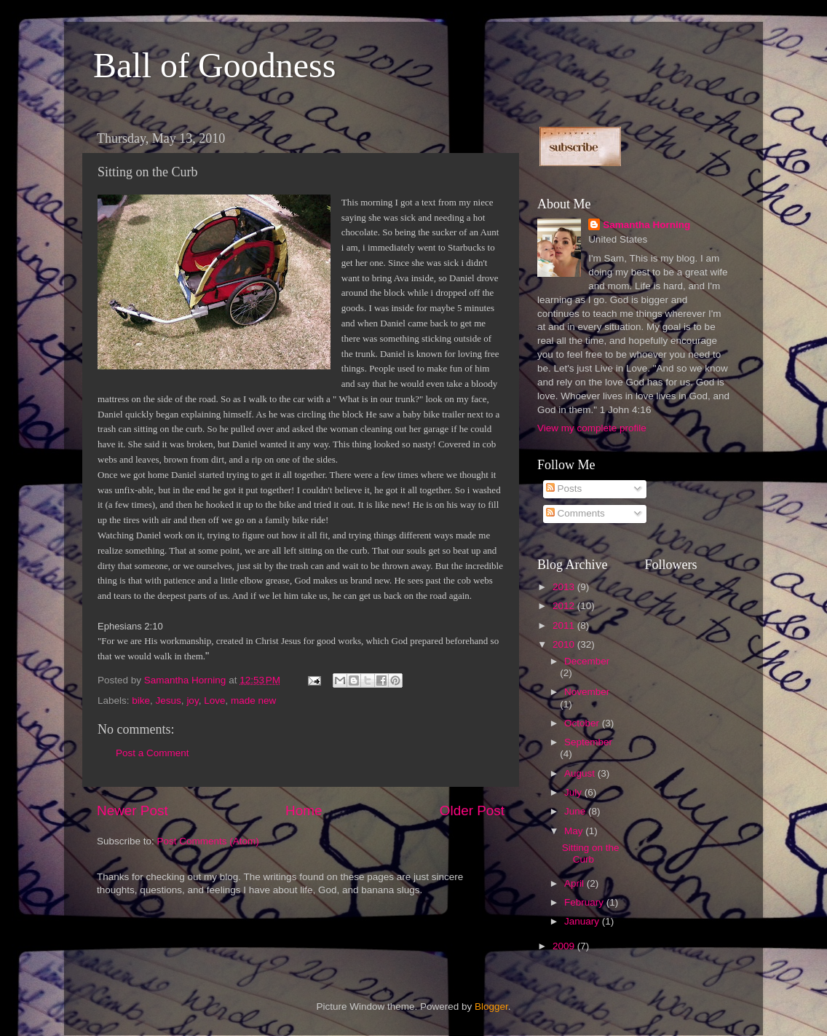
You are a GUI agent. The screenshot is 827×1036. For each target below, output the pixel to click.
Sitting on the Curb (591, 853)
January (583, 921)
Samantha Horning (646, 224)
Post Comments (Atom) (208, 841)
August (581, 773)
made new (253, 700)
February (585, 902)
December (586, 661)
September (588, 742)
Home (303, 810)
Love (214, 700)
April (575, 883)
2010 (565, 644)
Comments (575, 513)
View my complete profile (591, 428)
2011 (565, 625)
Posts (564, 488)
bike (141, 700)
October (583, 723)
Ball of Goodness (214, 65)
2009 (565, 946)
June (576, 811)
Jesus (168, 700)
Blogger (491, 1006)
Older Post (472, 810)
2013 (565, 586)
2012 (565, 605)
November (586, 691)
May (574, 830)
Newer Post (132, 810)
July (574, 792)
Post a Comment (152, 752)
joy (192, 700)
